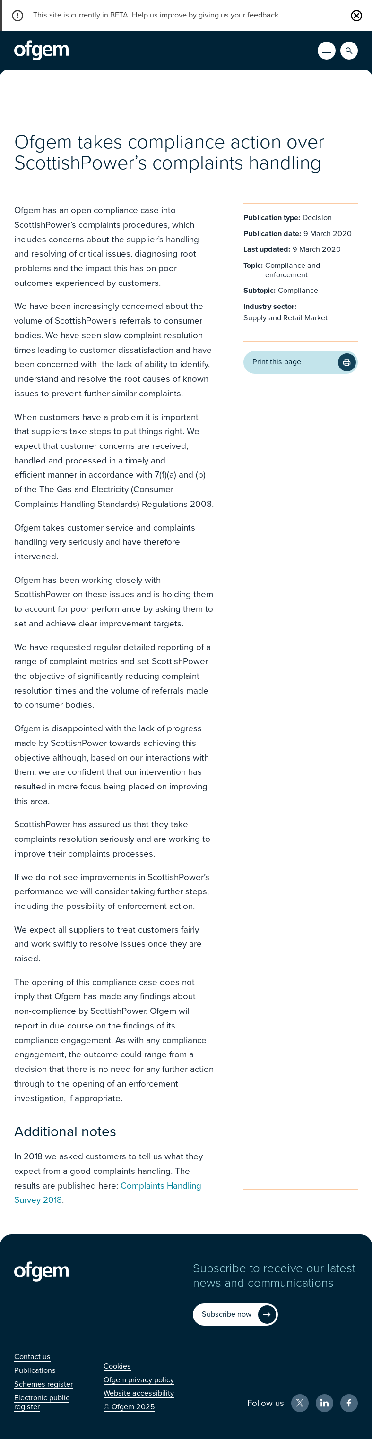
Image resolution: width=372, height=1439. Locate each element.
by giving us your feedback (233, 15)
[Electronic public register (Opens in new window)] (41, 1402)
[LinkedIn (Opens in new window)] (325, 1403)
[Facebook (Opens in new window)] (349, 1403)
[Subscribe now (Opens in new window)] (235, 1314)
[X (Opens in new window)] (300, 1403)
